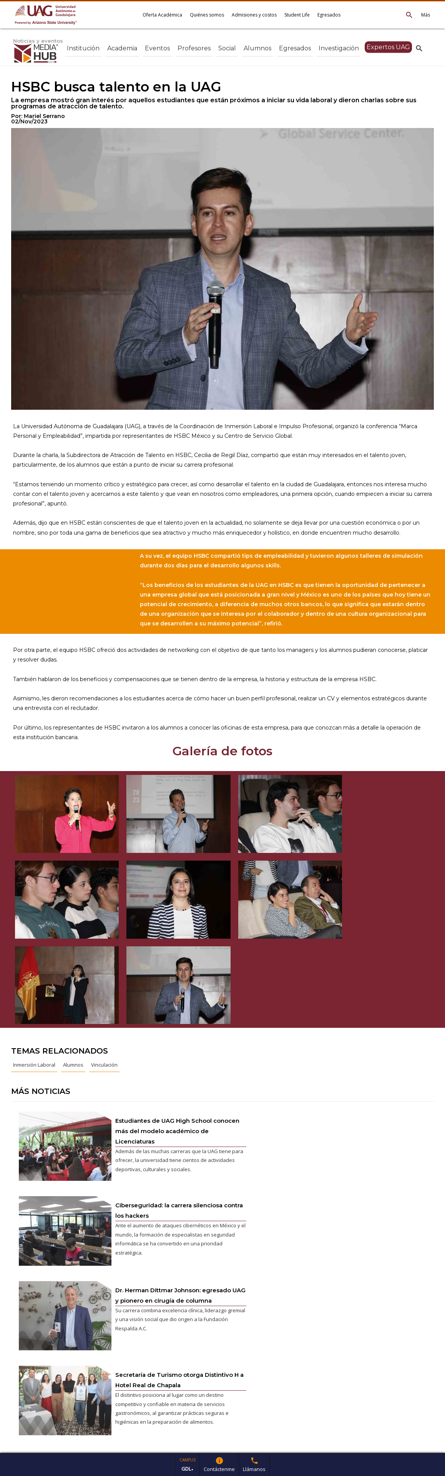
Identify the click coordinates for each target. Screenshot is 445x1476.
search (419, 48)
